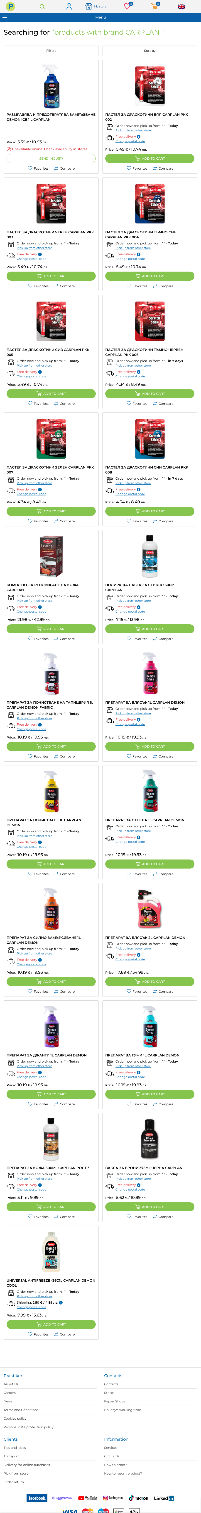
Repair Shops (114, 1401)
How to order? (115, 1465)
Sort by (150, 51)
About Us (11, 1384)
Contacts (111, 1384)
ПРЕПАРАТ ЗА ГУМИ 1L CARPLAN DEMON (142, 1055)
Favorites (38, 168)
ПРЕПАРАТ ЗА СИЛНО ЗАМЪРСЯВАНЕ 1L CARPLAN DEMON (44, 940)
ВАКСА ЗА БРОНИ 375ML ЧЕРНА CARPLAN (143, 1168)
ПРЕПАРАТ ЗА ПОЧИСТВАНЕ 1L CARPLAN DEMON (44, 822)
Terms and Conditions (21, 1410)
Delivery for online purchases (27, 1465)
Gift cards (112, 1456)
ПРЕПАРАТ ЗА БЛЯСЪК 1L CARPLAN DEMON (145, 702)
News (8, 1401)
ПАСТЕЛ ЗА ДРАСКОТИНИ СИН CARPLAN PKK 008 (146, 469)
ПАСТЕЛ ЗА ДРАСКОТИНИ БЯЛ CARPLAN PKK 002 (146, 117)
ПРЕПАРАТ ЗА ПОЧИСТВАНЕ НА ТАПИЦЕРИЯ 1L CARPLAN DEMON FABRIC (50, 705)
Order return (14, 1482)
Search (42, 6)
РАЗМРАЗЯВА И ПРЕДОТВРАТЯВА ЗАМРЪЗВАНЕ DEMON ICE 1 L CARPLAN (51, 117)
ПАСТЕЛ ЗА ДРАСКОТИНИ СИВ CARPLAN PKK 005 (48, 352)
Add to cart (150, 158)
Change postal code (130, 141)
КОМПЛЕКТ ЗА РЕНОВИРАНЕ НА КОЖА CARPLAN (43, 587)
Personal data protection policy (29, 1427)
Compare (64, 168)
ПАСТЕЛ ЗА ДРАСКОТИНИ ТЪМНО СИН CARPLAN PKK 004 (140, 234)
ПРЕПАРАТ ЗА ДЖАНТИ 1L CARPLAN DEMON (47, 1055)
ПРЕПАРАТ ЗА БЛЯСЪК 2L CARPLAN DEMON (145, 937)
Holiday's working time (122, 1410)
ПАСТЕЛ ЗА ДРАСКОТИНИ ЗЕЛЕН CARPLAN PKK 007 (50, 469)
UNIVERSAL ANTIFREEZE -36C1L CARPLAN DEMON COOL (51, 1283)
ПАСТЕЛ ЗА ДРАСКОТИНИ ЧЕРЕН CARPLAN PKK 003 (50, 234)
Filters (51, 51)
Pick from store (16, 1473)
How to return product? (123, 1473)
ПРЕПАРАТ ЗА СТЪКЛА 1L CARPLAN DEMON (144, 820)
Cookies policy (15, 1418)
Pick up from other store (133, 130)
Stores (109, 1393)
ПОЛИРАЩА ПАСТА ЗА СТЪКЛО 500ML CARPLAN (140, 587)
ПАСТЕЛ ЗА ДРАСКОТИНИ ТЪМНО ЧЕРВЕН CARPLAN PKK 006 (144, 352)
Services (110, 1448)
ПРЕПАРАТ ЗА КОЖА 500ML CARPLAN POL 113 (48, 1168)
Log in (69, 7)
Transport (11, 1456)
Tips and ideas (15, 1448)
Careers (10, 1393)
